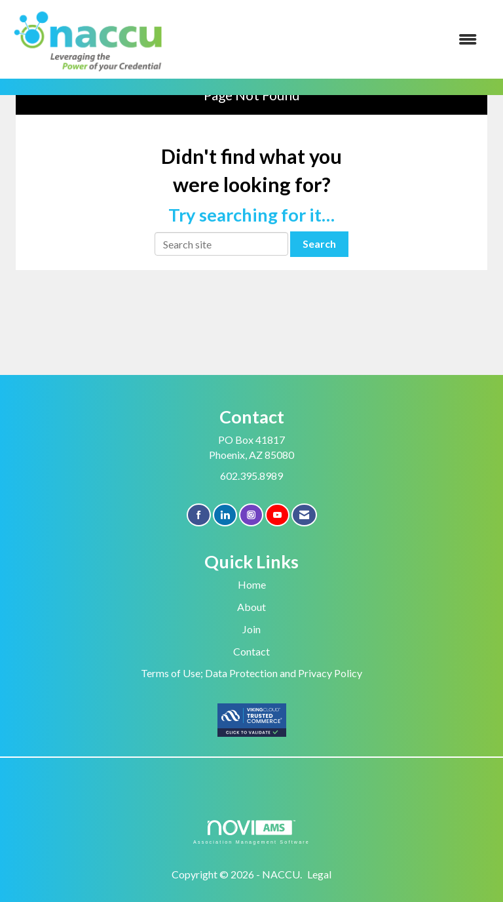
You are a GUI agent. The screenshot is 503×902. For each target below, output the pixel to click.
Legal (319, 874)
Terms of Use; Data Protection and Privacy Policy (251, 673)
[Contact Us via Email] (304, 514)
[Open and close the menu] (329, 40)
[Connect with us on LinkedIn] (225, 514)
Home (252, 584)
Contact (251, 651)
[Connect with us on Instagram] (251, 514)
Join (251, 629)
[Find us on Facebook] (199, 514)
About (251, 606)
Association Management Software (251, 832)
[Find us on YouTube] (277, 514)
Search (319, 243)
